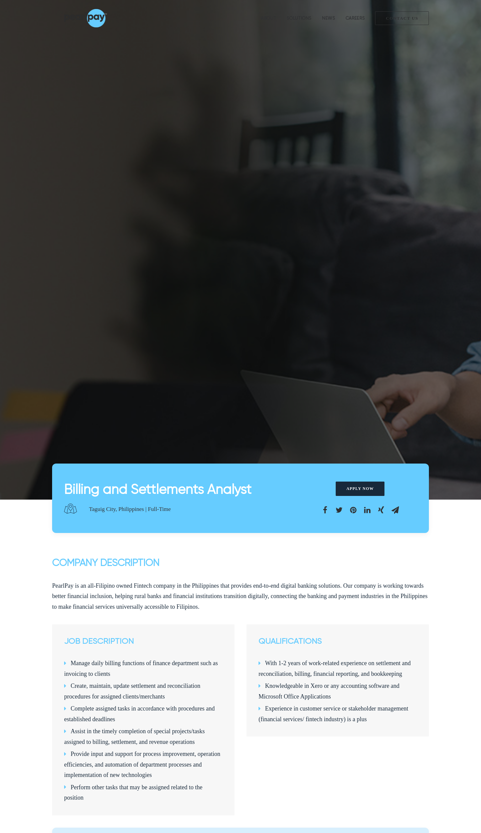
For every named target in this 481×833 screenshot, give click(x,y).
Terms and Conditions (74, 758)
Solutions (299, 18)
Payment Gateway (170, 740)
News (328, 18)
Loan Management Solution (180, 732)
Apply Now (360, 133)
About (268, 18)
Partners (60, 749)
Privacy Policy (67, 767)
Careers (355, 18)
